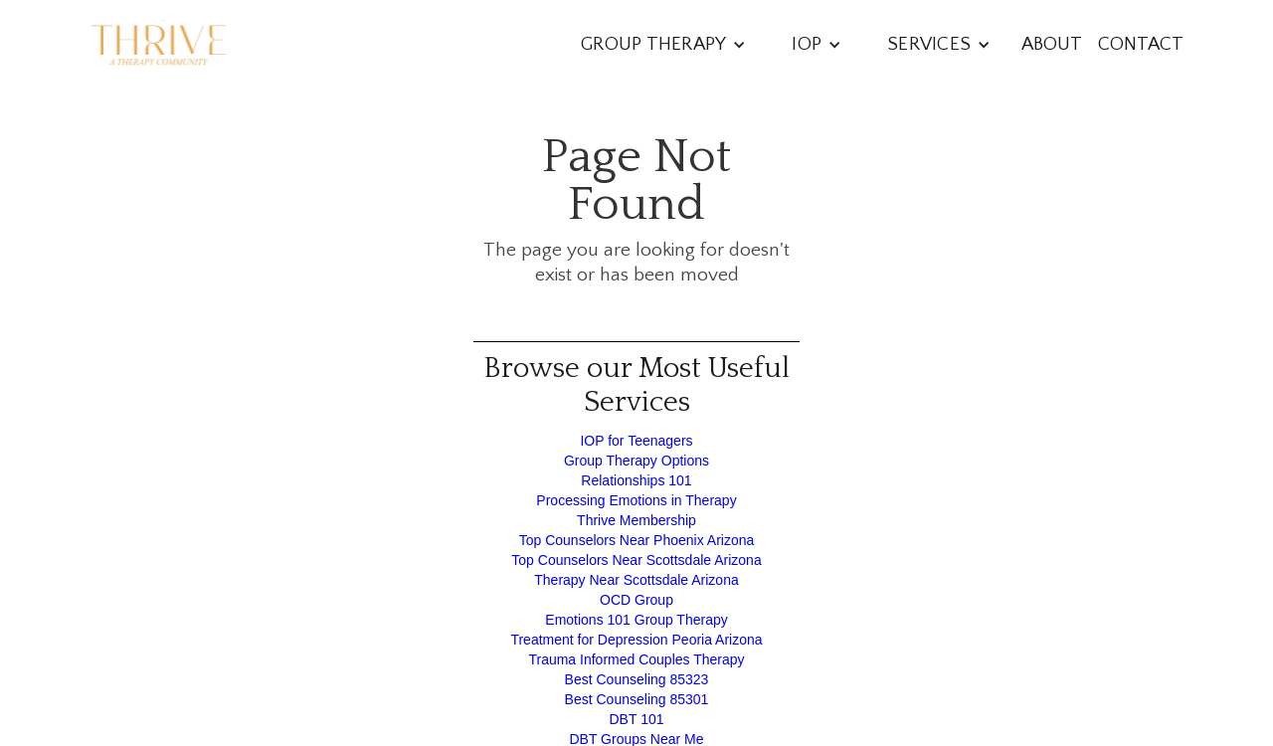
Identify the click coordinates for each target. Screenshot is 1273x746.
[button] (663, 44)
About (1051, 44)
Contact (1140, 44)
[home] (159, 45)
